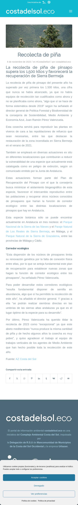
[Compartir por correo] (68, 378)
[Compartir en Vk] (53, 378)
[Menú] (70, 11)
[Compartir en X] (17, 378)
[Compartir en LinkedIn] (39, 378)
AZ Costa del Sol (26, 359)
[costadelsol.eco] (32, 11)
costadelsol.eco (63, 62)
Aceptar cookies (39, 477)
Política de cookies (29, 501)
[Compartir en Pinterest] (31, 378)
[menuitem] (70, 11)
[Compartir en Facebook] (9, 378)
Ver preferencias (39, 494)
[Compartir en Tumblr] (46, 378)
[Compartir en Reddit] (61, 378)
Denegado (39, 485)
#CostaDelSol (43, 62)
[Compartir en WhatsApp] (24, 378)
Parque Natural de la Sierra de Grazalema (32, 236)
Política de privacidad (46, 501)
